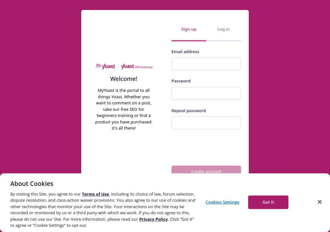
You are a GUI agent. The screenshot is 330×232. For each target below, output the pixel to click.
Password (181, 81)
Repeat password (188, 110)
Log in (224, 29)
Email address (185, 51)
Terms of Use (95, 194)
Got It (268, 202)
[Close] (320, 202)
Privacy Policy (153, 219)
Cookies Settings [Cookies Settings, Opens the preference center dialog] (222, 202)
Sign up (188, 29)
